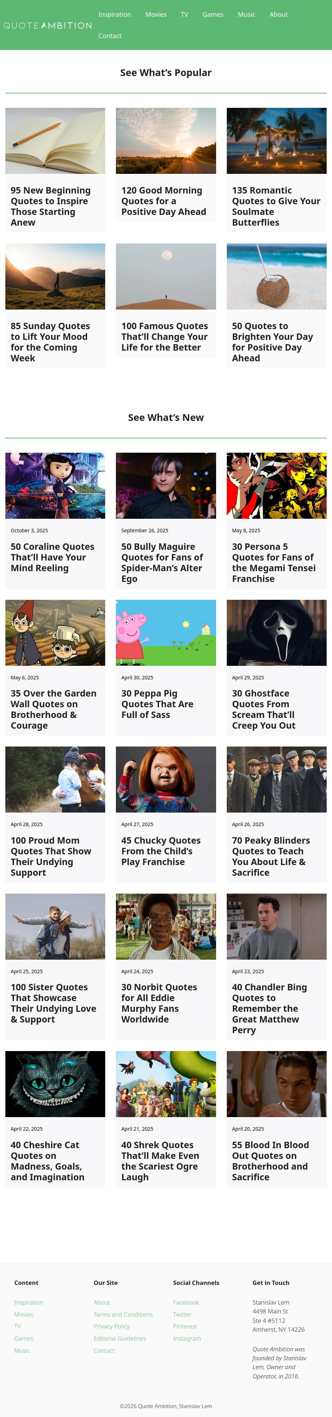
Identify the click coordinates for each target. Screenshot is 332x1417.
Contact (110, 35)
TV (184, 14)
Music (246, 14)
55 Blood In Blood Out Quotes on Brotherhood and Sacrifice (270, 1161)
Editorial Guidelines (120, 1338)
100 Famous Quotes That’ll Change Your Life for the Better (164, 336)
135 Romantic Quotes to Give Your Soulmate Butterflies (276, 206)
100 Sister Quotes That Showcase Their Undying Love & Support (53, 1003)
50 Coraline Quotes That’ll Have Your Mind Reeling (53, 557)
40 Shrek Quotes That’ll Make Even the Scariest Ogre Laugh (160, 1161)
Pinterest (185, 1326)
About (279, 14)
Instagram (187, 1338)
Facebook (186, 1302)
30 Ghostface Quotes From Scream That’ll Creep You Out (264, 709)
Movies (156, 14)
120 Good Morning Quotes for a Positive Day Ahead (163, 200)
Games (213, 14)
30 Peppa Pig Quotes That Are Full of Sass (157, 703)
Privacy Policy (112, 1326)
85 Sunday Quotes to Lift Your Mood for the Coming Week (50, 342)
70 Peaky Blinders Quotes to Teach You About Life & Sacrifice (271, 856)
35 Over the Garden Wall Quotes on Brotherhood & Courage (54, 709)
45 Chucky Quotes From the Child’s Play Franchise (161, 851)
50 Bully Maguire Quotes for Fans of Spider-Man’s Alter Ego (162, 562)
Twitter (182, 1314)
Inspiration (114, 14)
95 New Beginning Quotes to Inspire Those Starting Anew (51, 206)
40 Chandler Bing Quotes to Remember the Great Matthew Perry (269, 1008)
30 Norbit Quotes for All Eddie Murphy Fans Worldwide (159, 1003)
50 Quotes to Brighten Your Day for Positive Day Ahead (272, 342)
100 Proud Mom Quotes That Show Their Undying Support (51, 856)
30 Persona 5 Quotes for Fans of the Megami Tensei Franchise (274, 562)
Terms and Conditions (123, 1314)
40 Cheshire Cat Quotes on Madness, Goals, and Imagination (48, 1161)
